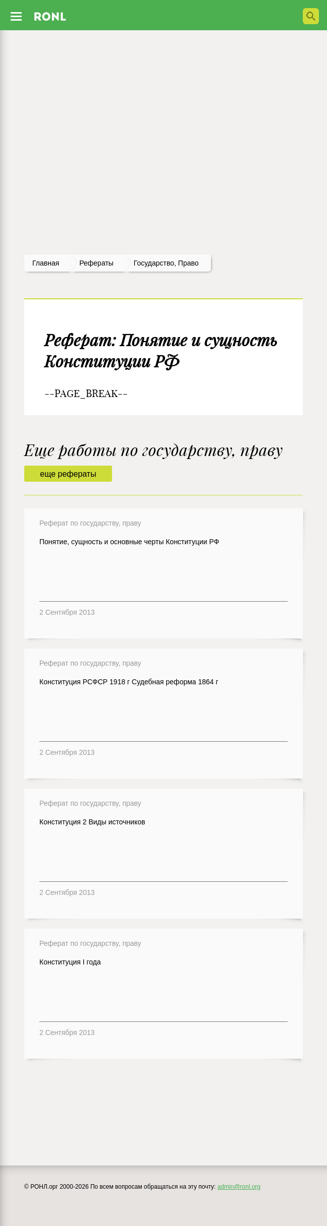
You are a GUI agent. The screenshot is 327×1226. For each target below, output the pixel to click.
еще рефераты (68, 474)
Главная (45, 263)
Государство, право (166, 263)
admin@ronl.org (239, 1186)
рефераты (96, 263)
